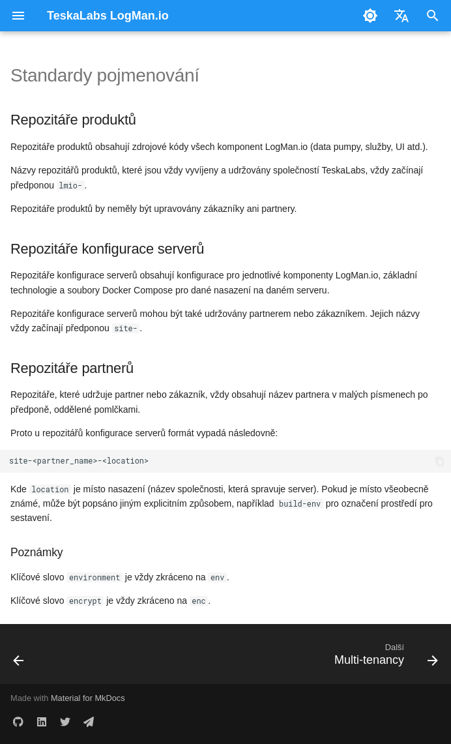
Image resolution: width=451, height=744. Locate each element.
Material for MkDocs (88, 698)
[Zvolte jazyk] (401, 16)
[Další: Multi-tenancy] (383, 658)
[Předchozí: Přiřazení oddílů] (19, 658)
